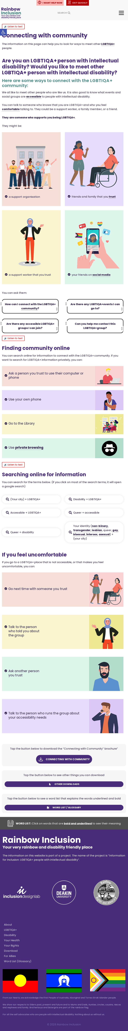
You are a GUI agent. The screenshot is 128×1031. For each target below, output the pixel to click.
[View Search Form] (64, 13)
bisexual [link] (79, 534)
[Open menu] (123, 13)
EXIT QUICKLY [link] (79, 2)
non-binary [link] (100, 526)
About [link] (8, 924)
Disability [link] (10, 935)
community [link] (29, 308)
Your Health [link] (12, 940)
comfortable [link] (11, 109)
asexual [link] (104, 534)
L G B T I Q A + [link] (107, 44)
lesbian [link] (97, 530)
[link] (3, 32)
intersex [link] (92, 534)
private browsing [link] (29, 447)
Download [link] (11, 951)
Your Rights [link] (11, 945)
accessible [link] (33, 96)
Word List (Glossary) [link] (17, 961)
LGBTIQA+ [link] (10, 930)
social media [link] (101, 275)
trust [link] (112, 196)
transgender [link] (82, 530)
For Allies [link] (10, 956)
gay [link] (115, 530)
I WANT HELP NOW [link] (52, 2)
